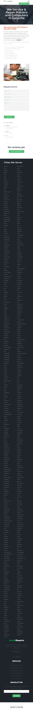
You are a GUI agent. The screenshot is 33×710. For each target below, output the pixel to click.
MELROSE (6, 455)
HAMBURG (19, 361)
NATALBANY (6, 479)
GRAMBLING (19, 343)
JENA (5, 388)
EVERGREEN (19, 306)
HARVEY (5, 365)
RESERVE (6, 538)
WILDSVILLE (6, 629)
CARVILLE (6, 233)
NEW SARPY (19, 485)
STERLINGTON (7, 585)
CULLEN (18, 262)
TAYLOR (5, 597)
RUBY (18, 548)
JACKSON (6, 384)
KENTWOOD (6, 400)
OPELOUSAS (19, 497)
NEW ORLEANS (20, 483)
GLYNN (5, 339)
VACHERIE (6, 609)
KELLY (5, 398)
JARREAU (6, 386)
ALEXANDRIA (19, 172)
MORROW (19, 473)
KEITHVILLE (19, 396)
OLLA (5, 497)
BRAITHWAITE (7, 217)
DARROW (19, 264)
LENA (5, 422)
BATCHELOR (6, 195)
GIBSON (18, 333)
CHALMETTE (19, 237)
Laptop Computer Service (16, 667)
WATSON (19, 621)
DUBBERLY (19, 282)
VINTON (5, 615)
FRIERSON (6, 325)
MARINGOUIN (6, 447)
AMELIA (18, 174)
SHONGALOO (6, 566)
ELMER (5, 294)
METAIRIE (6, 461)
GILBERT (5, 335)
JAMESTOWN (19, 384)
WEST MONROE (20, 623)
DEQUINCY (6, 270)
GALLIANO (19, 325)
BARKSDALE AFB (7, 191)
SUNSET (5, 591)
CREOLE (5, 260)
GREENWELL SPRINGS (21, 353)
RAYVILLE (19, 534)
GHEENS (19, 331)
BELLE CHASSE (7, 199)
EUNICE (5, 304)
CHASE (18, 239)
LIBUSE (18, 424)
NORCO (18, 489)
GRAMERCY (6, 345)
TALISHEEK (19, 593)
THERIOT (19, 597)
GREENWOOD (7, 355)
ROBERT (18, 542)
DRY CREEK (6, 280)
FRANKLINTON (7, 323)
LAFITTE (18, 410)
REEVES (18, 536)
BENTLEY (19, 201)
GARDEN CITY (6, 327)
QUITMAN (19, 530)
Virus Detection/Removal (16, 670)
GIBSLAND (6, 333)
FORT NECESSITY (20, 319)
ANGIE (5, 178)
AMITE (5, 176)
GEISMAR (19, 329)
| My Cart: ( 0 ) (24, 3)
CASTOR (18, 233)
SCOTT (18, 564)
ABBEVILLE (6, 166)
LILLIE (5, 426)
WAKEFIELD (19, 617)
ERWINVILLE (19, 300)
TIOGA (5, 601)
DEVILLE (5, 274)
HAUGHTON (19, 365)
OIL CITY (18, 495)
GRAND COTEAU (20, 347)
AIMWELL (6, 170)
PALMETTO (19, 501)
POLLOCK (19, 520)
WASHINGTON (20, 619)
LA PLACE (6, 406)
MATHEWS (19, 451)
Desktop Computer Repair (16, 665)
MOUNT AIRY (19, 475)
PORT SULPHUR (20, 524)
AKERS (18, 170)
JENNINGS (19, 388)
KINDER (5, 402)
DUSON (18, 286)
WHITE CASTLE (20, 627)
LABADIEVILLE (20, 406)
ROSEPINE (19, 546)
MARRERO (19, 449)
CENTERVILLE (6, 237)
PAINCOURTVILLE (7, 501)
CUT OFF (5, 264)
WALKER (5, 619)
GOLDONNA (6, 341)
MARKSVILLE (6, 449)
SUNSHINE (19, 591)
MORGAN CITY (20, 471)
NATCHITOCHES (7, 481)
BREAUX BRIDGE (7, 219)
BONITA (18, 209)
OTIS (18, 499)
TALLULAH (6, 595)
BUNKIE (5, 223)
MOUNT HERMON (7, 477)
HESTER (5, 371)
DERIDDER (19, 270)
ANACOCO (19, 176)
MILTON (18, 461)
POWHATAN (6, 526)
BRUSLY (18, 221)
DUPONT (5, 286)
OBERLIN (6, 495)
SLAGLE (5, 575)
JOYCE (5, 394)
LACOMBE (19, 408)
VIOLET (18, 615)
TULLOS (18, 603)
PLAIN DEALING (20, 514)
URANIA (18, 607)
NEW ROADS (6, 485)
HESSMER (19, 369)
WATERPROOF (7, 621)
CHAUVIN (6, 243)
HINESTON (19, 371)
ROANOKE (19, 540)
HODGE (5, 373)
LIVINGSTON (6, 428)
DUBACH (5, 282)
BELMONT (6, 201)
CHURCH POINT (20, 245)
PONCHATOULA (7, 522)
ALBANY (5, 172)
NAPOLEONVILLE (20, 477)
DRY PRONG (19, 280)
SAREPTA (19, 562)
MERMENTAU (6, 459)
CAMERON (19, 229)
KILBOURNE (19, 400)
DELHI (18, 266)
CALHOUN (19, 227)
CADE (5, 227)
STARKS (5, 583)
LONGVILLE (6, 434)
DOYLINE (19, 278)
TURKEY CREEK (20, 605)
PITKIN (5, 514)
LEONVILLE (19, 422)
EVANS (5, 306)
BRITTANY (19, 219)
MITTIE (18, 463)
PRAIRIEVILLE (20, 526)
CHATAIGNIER (7, 241)
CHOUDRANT (6, 245)
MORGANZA (6, 473)
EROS (5, 300)
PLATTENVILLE (20, 516)
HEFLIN (5, 369)
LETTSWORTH (6, 424)
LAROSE (5, 416)
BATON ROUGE (20, 195)
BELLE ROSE (19, 199)
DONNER (19, 276)
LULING (5, 438)
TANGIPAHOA (19, 595)
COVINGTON (19, 258)
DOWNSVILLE (6, 278)
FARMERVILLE (20, 308)
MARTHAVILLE (7, 451)
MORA (18, 469)
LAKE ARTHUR (7, 412)
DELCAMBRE (6, 266)
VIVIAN (5, 617)
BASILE (18, 191)
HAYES (5, 367)
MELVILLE (19, 455)
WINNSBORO (19, 631)
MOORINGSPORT (7, 469)
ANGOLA (19, 178)
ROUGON (6, 548)
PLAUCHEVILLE (7, 518)
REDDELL (6, 536)
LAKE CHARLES (20, 412)
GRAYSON (19, 351)
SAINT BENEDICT (7, 552)
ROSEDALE (19, 544)
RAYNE (5, 534)
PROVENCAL (6, 530)
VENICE (5, 611)
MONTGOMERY (20, 467)
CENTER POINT (20, 235)
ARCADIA (19, 180)
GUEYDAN (19, 357)
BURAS (18, 223)
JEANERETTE (19, 386)
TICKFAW (19, 599)
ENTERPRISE (19, 296)
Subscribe (16, 695)
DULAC (5, 284)
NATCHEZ (19, 479)
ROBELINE (6, 542)
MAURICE (19, 453)
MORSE (5, 475)
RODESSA (6, 544)
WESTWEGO (19, 625)
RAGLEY (18, 532)
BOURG (18, 213)
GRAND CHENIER (7, 347)
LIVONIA (18, 428)
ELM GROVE (19, 292)
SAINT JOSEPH (20, 556)
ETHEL (18, 302)
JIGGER (5, 390)
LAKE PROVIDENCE (8, 414)
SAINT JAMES (6, 556)
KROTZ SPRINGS (7, 404)
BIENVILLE (6, 207)
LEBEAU (5, 418)
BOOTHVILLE (6, 211)
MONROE (6, 465)
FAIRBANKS (6, 308)
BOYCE (18, 215)
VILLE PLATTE (19, 613)
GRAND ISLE (6, 349)
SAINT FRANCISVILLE (8, 554)
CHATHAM (19, 241)
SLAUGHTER (19, 575)
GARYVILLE (6, 329)
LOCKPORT (6, 430)
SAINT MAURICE (7, 560)
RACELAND (6, 532)
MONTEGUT (19, 465)
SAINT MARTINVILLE (21, 558)
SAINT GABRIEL (20, 554)
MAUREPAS (6, 453)
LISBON (18, 426)
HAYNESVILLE (20, 367)
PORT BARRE (6, 524)
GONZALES (19, 341)
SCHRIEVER (6, 564)
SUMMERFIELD (7, 589)
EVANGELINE (19, 304)
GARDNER (19, 327)
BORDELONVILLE (20, 211)
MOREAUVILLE (7, 471)
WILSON (18, 629)
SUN (18, 589)
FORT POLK (6, 321)
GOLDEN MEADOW (21, 339)
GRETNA (18, 355)
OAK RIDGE (6, 493)
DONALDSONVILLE (8, 276)
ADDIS (18, 168)
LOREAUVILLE (6, 436)
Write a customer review (16, 151)
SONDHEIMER (20, 577)
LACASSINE (6, 408)
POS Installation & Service (16, 673)
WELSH (5, 623)
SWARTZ (5, 593)
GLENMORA (6, 337)
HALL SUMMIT (6, 361)
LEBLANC (19, 418)
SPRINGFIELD (7, 581)
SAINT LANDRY (7, 558)
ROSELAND (6, 546)
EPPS (5, 298)
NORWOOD (6, 491)
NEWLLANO (19, 487)
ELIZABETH (6, 292)
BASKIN (5, 193)
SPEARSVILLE (20, 579)
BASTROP (19, 193)
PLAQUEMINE (6, 516)
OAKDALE (19, 493)
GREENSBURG (7, 353)
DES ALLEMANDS (7, 272)
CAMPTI (5, 231)
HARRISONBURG (20, 363)
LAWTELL (19, 416)
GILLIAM (18, 335)
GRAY (5, 351)
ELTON (18, 294)
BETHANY (19, 205)
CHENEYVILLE (20, 243)
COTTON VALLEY (7, 256)
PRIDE (5, 528)
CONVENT (6, 254)
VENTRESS (19, 611)
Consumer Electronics (16, 678)
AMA (5, 174)
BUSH (18, 225)
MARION (19, 447)
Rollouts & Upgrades (16, 675)
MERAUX (19, 457)
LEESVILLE (19, 420)
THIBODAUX (6, 599)
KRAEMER (19, 402)
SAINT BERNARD (20, 552)
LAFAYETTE (6, 410)
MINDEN (5, 463)
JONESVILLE (19, 392)
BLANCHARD (19, 207)
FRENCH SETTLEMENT (21, 323)
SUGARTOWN (6, 587)
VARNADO (19, 609)
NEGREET (19, 481)
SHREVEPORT (20, 566)
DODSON (19, 274)
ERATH (18, 298)
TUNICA (5, 605)
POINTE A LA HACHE (8, 520)
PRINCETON (19, 528)
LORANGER (19, 434)
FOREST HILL (6, 319)
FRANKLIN (19, 321)
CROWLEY (19, 260)
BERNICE (19, 203)
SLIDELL (5, 577)
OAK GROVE (19, 491)
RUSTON (5, 550)
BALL (5, 189)
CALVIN (5, 229)
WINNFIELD (6, 631)
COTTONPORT (20, 256)
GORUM (5, 343)
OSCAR (5, 499)
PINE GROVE (6, 510)
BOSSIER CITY (6, 213)
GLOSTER (19, 337)
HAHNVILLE (19, 359)
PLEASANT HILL (20, 518)
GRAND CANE (20, 345)
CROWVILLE (6, 262)
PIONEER (19, 512)
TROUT (5, 603)
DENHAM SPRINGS (21, 268)
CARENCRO (19, 231)
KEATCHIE (6, 396)
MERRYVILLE (19, 459)
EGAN (18, 290)
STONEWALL (19, 585)
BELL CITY (19, 197)
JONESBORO (6, 392)
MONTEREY (6, 467)
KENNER (19, 398)
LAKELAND (19, 414)
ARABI (5, 180)
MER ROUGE (6, 457)
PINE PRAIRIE (20, 510)
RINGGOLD (6, 540)
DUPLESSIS (19, 284)
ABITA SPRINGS (20, 166)
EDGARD (19, 288)
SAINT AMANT (20, 550)
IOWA (18, 382)
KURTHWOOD (20, 404)
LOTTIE (18, 436)
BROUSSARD (6, 221)
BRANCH (19, 217)
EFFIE (5, 290)
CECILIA (5, 235)
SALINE (5, 562)
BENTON (5, 203)
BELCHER (6, 197)
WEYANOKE (6, 627)
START (18, 583)
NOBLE (5, 489)
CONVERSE (19, 254)
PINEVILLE (6, 512)
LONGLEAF (6, 432)
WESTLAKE (6, 625)
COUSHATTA (6, 258)
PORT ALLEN (19, 522)
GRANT (18, 349)
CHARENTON (6, 239)
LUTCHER (19, 438)
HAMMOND (6, 363)
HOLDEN (19, 373)
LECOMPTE (6, 420)
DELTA (5, 268)
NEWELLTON (6, 487)
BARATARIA (19, 189)
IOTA (5, 382)
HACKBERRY (6, 359)
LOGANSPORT (20, 430)
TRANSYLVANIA (20, 601)
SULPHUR (19, 587)
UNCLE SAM (6, 607)
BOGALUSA (6, 209)
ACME (5, 168)
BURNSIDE (6, 225)
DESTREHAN (19, 272)
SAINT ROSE (19, 560)
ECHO (5, 288)
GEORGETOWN (7, 331)
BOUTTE (5, 215)
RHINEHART (19, 538)
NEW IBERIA (6, 483)
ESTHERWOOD (7, 302)
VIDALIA (5, 613)
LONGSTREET (19, 432)
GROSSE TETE (6, 357)
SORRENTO (6, 579)
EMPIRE (5, 296)
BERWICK (6, 205)
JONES (18, 390)
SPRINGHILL (19, 581)
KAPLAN (18, 394)
